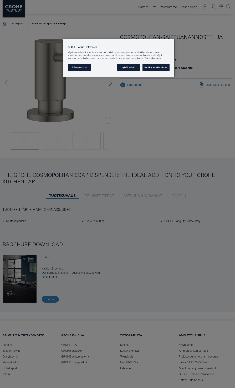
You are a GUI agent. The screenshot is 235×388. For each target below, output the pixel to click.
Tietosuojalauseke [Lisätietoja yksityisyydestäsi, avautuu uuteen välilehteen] (153, 58)
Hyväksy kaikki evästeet (156, 67)
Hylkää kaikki (128, 67)
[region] (119, 58)
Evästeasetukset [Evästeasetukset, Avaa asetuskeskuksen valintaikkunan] (80, 67)
